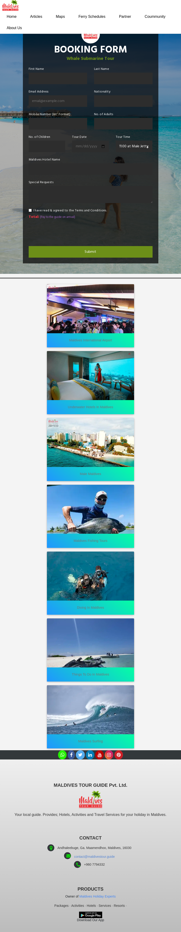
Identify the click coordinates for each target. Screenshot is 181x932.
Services (105, 905)
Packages (61, 905)
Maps (61, 17)
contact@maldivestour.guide (94, 856)
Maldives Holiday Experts (97, 896)
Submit (90, 252)
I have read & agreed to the (70, 210)
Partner (127, 17)
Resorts (119, 905)
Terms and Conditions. (91, 210)
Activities (77, 905)
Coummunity (157, 17)
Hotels (91, 905)
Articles (37, 17)
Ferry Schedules (93, 17)
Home (12, 17)
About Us (14, 28)
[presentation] (64, 232)
